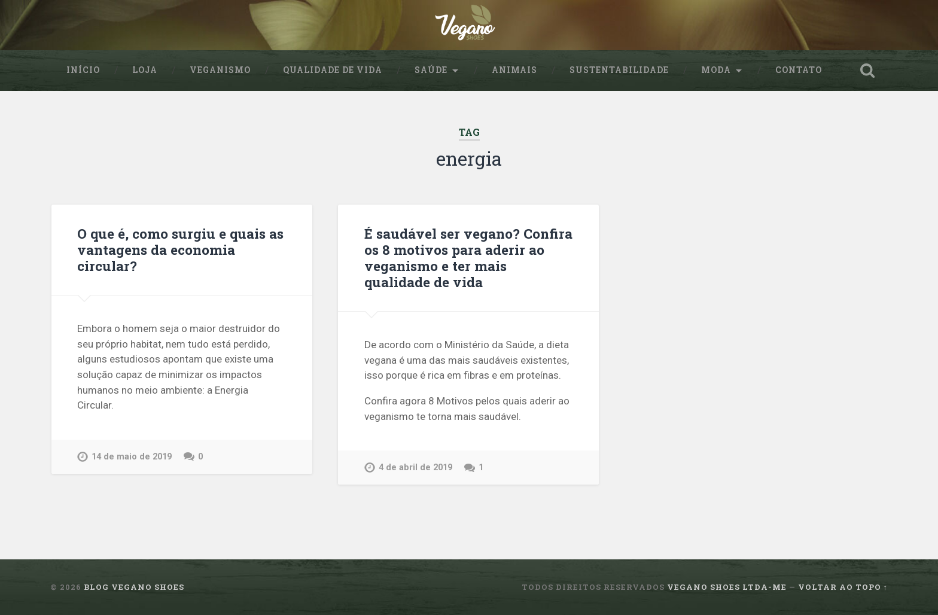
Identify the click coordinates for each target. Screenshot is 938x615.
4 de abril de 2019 (415, 467)
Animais (514, 70)
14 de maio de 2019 (132, 457)
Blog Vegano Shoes (134, 587)
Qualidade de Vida (332, 70)
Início (83, 70)
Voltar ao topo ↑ (843, 587)
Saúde (431, 70)
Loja (144, 70)
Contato (798, 70)
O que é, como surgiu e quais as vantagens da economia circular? (180, 249)
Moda (716, 70)
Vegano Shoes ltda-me (727, 587)
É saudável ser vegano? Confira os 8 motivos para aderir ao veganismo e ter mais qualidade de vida (468, 257)
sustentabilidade (619, 70)
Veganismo (220, 70)
